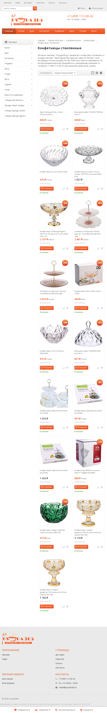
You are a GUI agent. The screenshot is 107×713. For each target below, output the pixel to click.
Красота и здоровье (14, 95)
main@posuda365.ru (68, 687)
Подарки (59, 31)
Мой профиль (8, 683)
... (102, 31)
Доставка (28, 2)
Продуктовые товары (14, 105)
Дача (71, 31)
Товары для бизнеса (14, 100)
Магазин (7, 2)
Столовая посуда (73, 40)
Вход (81, 8)
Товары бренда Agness (15, 116)
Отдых (83, 31)
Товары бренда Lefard (15, 110)
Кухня (21, 31)
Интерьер (44, 31)
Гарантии (40, 2)
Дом (31, 31)
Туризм (8, 84)
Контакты (63, 2)
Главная (9, 31)
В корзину (46, 129)
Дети (94, 31)
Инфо (17, 2)
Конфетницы (89, 40)
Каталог (11, 42)
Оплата (51, 2)
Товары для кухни (55, 40)
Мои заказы (7, 679)
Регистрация (96, 8)
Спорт (7, 89)
